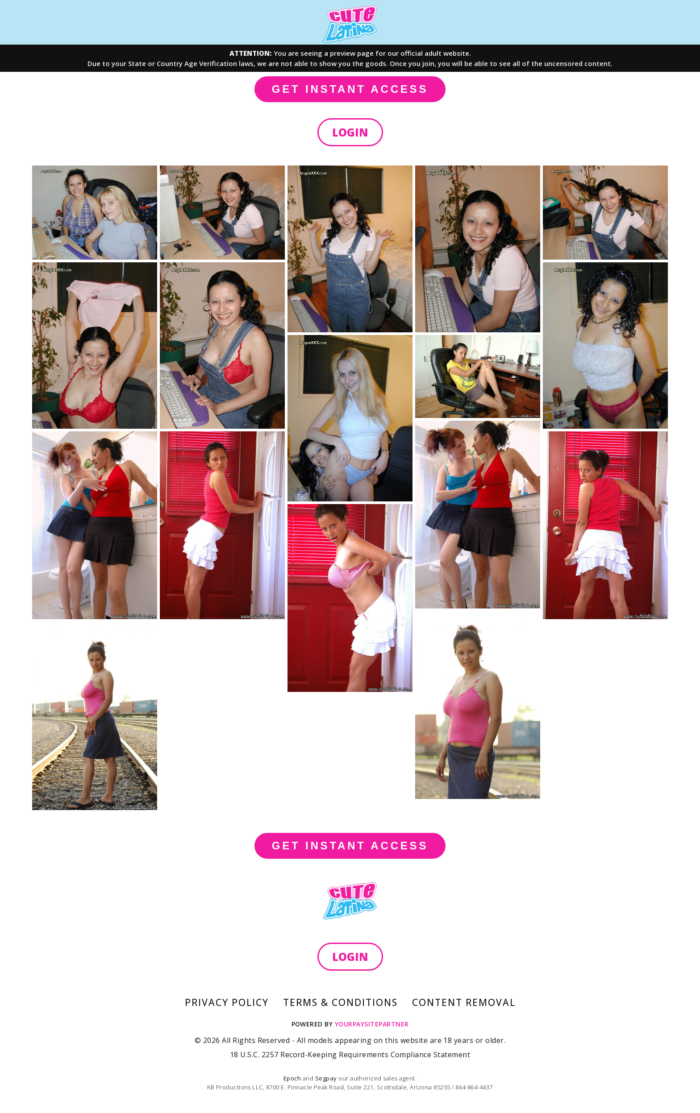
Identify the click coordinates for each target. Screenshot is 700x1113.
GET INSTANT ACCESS (350, 89)
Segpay (326, 1078)
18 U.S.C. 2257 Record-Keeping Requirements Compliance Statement (350, 1054)
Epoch (293, 1078)
